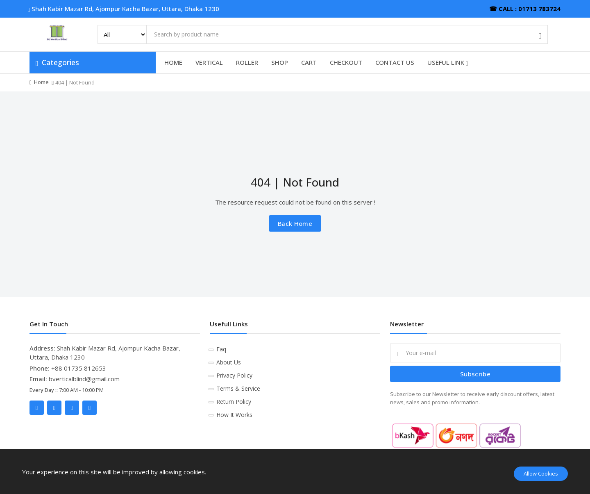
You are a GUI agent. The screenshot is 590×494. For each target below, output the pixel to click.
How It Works (234, 415)
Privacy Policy (234, 375)
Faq (221, 349)
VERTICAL (209, 62)
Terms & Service (238, 388)
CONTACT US (394, 62)
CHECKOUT (346, 62)
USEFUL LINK (447, 62)
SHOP (279, 62)
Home (41, 82)
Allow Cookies (541, 473)
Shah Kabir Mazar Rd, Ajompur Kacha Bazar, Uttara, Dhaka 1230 (124, 9)
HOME (173, 62)
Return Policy (233, 401)
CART (309, 62)
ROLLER (247, 62)
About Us (228, 362)
